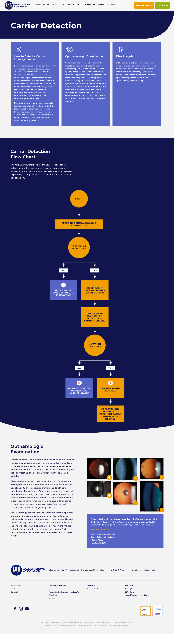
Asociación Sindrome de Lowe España (64, 592)
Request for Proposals (96, 589)
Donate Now (162, 5)
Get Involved (90, 5)
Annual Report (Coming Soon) (137, 595)
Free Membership (144, 5)
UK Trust (52, 589)
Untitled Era (129, 622)
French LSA (53, 595)
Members (14, 589)
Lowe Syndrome (42, 5)
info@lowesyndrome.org (143, 570)
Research (70, 5)
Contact (101, 5)
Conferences (112, 5)
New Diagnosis (58, 5)
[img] (17, 5)
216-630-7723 (117, 570)
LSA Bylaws (129, 592)
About (79, 5)
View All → (53, 598)
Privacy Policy (130, 589)
